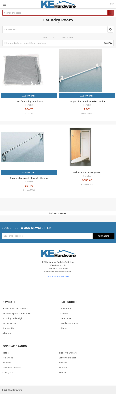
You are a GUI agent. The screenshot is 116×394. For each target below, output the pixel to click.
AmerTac (63, 362)
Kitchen (64, 328)
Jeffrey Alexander (67, 357)
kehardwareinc (58, 213)
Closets (64, 313)
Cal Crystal (8, 372)
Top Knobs (7, 357)
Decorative (65, 318)
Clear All (108, 43)
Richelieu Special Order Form (16, 313)
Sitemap (6, 333)
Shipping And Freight (12, 318)
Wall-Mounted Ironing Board (87, 172)
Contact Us (8, 328)
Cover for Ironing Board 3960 (29, 101)
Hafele (5, 352)
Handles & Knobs (69, 323)
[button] (110, 29)
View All (62, 372)
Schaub (63, 367)
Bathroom (65, 308)
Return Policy (9, 323)
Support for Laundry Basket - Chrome (29, 178)
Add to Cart (29, 95)
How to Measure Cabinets (15, 308)
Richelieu (6, 362)
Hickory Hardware (68, 352)
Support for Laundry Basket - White (87, 101)
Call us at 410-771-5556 (58, 276)
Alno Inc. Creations (11, 367)
